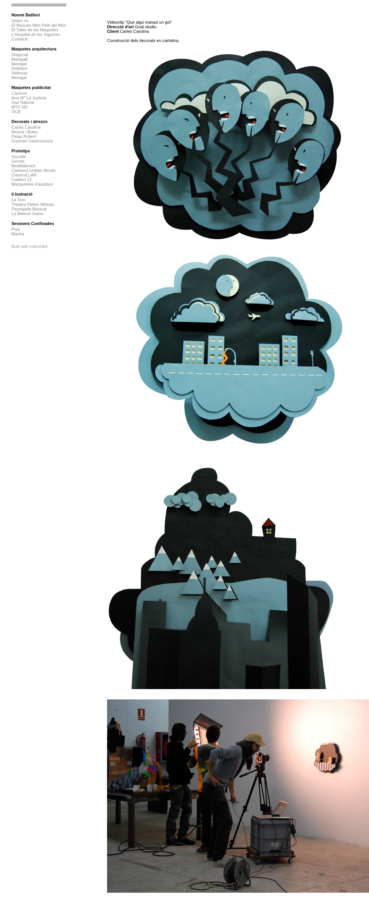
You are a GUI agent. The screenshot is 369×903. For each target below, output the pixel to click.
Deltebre (19, 68)
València (19, 73)
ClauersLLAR (23, 175)
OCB (16, 111)
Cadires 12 (21, 179)
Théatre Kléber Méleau (32, 204)
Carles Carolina (26, 127)
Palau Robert (23, 136)
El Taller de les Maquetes (35, 30)
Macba (17, 233)
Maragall (19, 59)
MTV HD (19, 107)
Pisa (15, 229)
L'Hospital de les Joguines (35, 34)
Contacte (19, 39)
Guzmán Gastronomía (32, 141)
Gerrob (17, 161)
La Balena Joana (27, 213)
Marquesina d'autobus (32, 184)
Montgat (19, 63)
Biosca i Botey (24, 131)
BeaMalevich (23, 165)
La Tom (18, 199)
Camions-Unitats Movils (33, 170)
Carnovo (19, 93)
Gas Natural (22, 102)
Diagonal (19, 54)
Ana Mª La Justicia (28, 97)
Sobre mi (19, 20)
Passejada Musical (29, 209)
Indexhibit (38, 246)
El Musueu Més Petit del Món (38, 25)
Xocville (18, 156)
